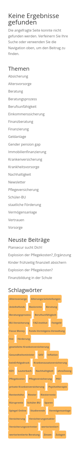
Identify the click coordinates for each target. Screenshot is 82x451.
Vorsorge (15, 227)
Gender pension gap (24, 144)
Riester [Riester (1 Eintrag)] (32, 394)
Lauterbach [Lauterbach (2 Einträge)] (25, 370)
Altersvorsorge (19, 83)
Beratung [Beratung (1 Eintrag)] (51, 306)
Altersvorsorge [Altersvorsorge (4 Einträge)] (18, 298)
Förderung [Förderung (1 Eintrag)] (24, 338)
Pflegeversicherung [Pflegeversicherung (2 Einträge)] (40, 378)
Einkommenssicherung (26, 114)
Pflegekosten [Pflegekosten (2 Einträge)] (17, 378)
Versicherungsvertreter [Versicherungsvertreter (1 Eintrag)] (23, 426)
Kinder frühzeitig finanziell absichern (37, 262)
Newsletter (16, 182)
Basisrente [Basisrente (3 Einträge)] (35, 306)
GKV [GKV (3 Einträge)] (41, 354)
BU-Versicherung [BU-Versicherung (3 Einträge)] (19, 322)
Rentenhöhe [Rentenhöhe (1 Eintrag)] (16, 394)
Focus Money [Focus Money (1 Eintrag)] (17, 330)
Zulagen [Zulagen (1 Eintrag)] (60, 434)
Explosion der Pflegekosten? (30, 270)
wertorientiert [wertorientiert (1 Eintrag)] (49, 426)
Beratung (15, 91)
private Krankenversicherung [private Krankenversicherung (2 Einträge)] (26, 386)
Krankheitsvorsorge (23, 167)
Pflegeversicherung (23, 189)
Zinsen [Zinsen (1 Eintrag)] (48, 434)
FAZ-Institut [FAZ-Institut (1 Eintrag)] (40, 322)
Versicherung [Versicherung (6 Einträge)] (17, 418)
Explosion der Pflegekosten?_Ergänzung (39, 255)
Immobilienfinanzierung (27, 151)
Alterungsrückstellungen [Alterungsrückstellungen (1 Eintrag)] (46, 298)
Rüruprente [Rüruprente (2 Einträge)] (16, 402)
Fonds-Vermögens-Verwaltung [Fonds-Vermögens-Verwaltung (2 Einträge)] (47, 330)
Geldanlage (17, 136)
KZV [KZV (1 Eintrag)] (11, 370)
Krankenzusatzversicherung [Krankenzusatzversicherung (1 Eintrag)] (50, 362)
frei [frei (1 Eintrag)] (11, 338)
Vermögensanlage (22, 212)
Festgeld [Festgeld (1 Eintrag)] (57, 322)
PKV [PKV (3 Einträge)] (58, 378)
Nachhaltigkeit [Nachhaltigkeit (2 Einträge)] (45, 370)
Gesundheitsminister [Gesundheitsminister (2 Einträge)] (21, 354)
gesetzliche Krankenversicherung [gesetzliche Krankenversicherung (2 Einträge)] (29, 346)
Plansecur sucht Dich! (25, 247)
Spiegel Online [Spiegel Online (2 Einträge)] (17, 410)
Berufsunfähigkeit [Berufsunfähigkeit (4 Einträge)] (45, 314)
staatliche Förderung (24, 204)
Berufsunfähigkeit (22, 106)
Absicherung (18, 76)
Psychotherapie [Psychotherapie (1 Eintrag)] (57, 386)
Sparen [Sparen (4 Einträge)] (49, 402)
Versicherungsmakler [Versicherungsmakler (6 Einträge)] (42, 418)
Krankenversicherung (25, 159)
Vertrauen (16, 220)
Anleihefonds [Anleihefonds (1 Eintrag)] (17, 306)
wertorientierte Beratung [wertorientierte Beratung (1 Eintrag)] (24, 434)
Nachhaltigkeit (19, 174)
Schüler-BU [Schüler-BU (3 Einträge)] (33, 402)
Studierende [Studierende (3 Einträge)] (37, 410)
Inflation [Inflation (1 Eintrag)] (53, 354)
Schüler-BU (17, 197)
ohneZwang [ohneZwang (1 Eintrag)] (65, 370)
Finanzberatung (20, 121)
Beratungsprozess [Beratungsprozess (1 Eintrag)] (20, 314)
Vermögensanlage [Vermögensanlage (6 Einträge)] (59, 410)
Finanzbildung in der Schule (30, 277)
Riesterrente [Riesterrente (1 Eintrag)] (48, 394)
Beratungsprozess (22, 99)
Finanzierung (18, 129)
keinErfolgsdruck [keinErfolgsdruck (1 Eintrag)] (19, 362)
